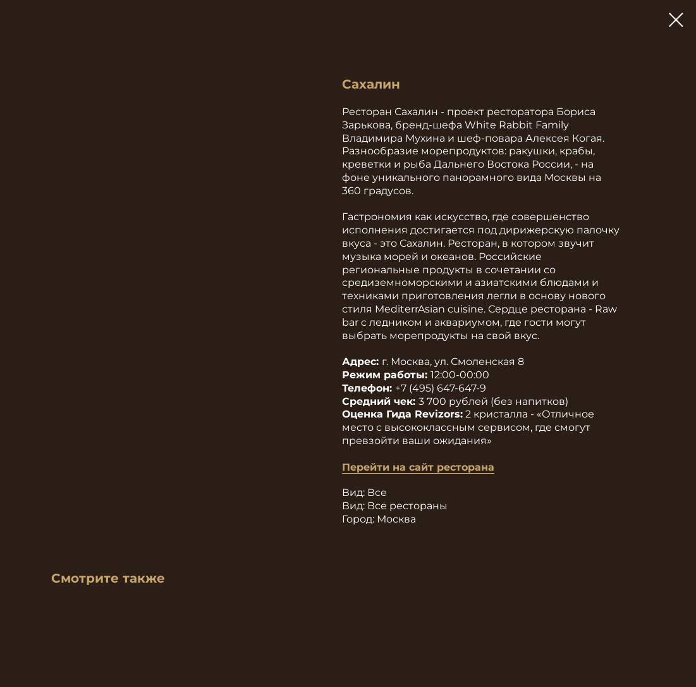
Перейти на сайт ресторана (418, 467)
